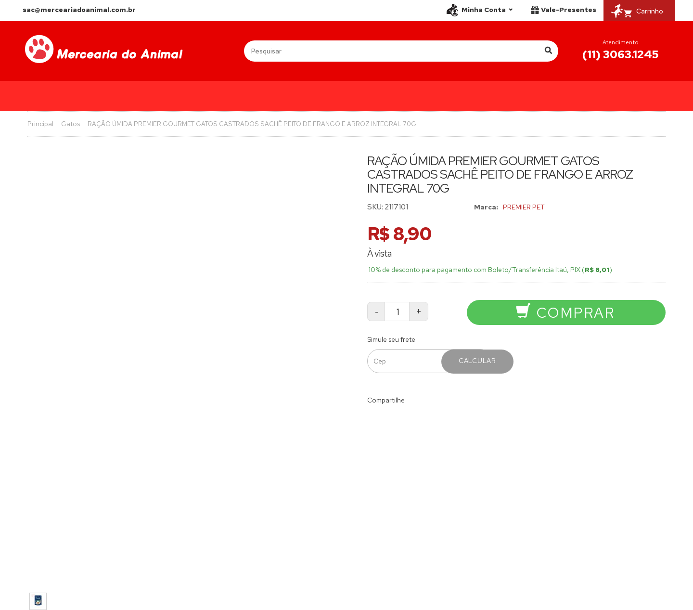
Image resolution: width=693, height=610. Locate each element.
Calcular (477, 360)
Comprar (565, 312)
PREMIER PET (524, 207)
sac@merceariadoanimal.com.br (79, 9)
